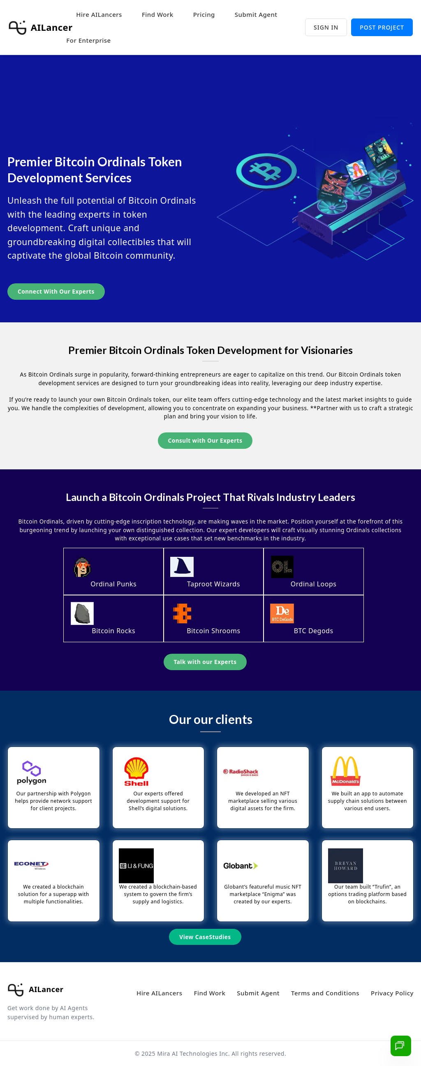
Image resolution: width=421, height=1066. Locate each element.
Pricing (204, 14)
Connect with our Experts (56, 291)
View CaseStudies (205, 937)
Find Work (157, 14)
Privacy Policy (392, 993)
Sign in (326, 27)
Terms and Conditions (325, 993)
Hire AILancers (99, 14)
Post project (382, 27)
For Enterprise (88, 40)
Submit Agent (256, 14)
